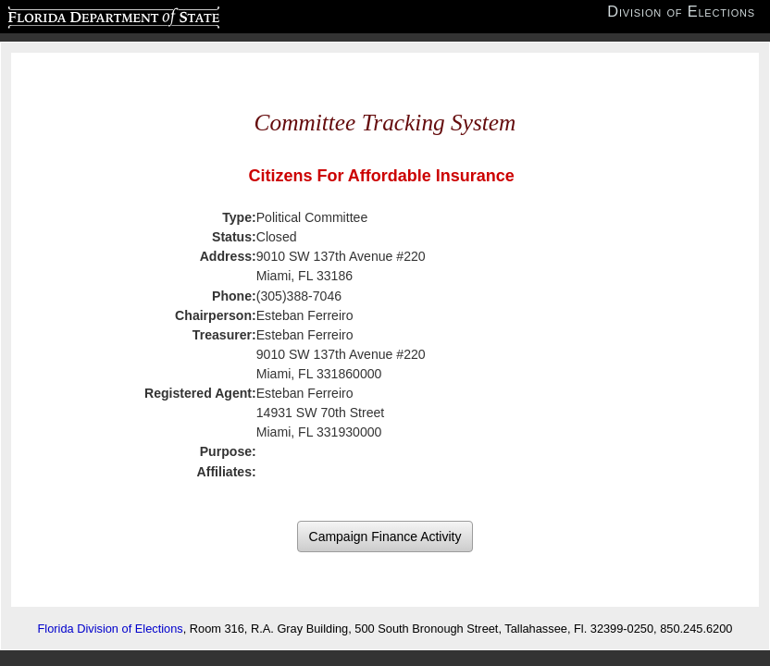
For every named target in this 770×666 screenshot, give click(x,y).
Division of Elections (681, 11)
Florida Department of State (77, 14)
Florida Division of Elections (110, 628)
